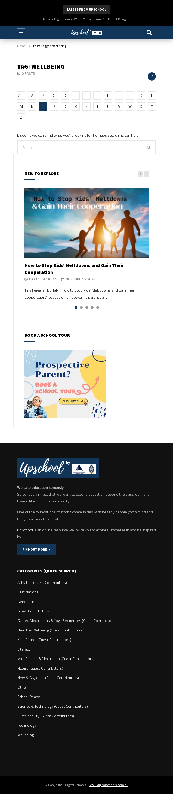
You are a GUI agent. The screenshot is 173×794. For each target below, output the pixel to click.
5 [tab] (97, 307)
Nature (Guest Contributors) (40, 668)
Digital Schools (43, 279)
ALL (21, 95)
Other (22, 687)
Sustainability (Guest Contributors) (45, 716)
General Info (27, 601)
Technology (26, 725)
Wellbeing (25, 735)
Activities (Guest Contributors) (42, 582)
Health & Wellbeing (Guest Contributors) (50, 630)
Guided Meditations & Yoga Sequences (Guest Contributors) (66, 620)
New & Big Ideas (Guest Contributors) (48, 677)
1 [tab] (76, 307)
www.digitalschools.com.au (108, 784)
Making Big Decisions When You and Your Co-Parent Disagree (86, 19)
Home (21, 46)
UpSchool (25, 530)
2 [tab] (81, 307)
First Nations (27, 592)
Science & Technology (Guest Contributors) (52, 706)
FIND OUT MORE (37, 549)
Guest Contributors (33, 611)
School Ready (28, 697)
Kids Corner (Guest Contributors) (44, 639)
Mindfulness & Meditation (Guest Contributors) (55, 658)
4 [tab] (92, 307)
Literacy (23, 649)
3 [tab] (86, 307)
